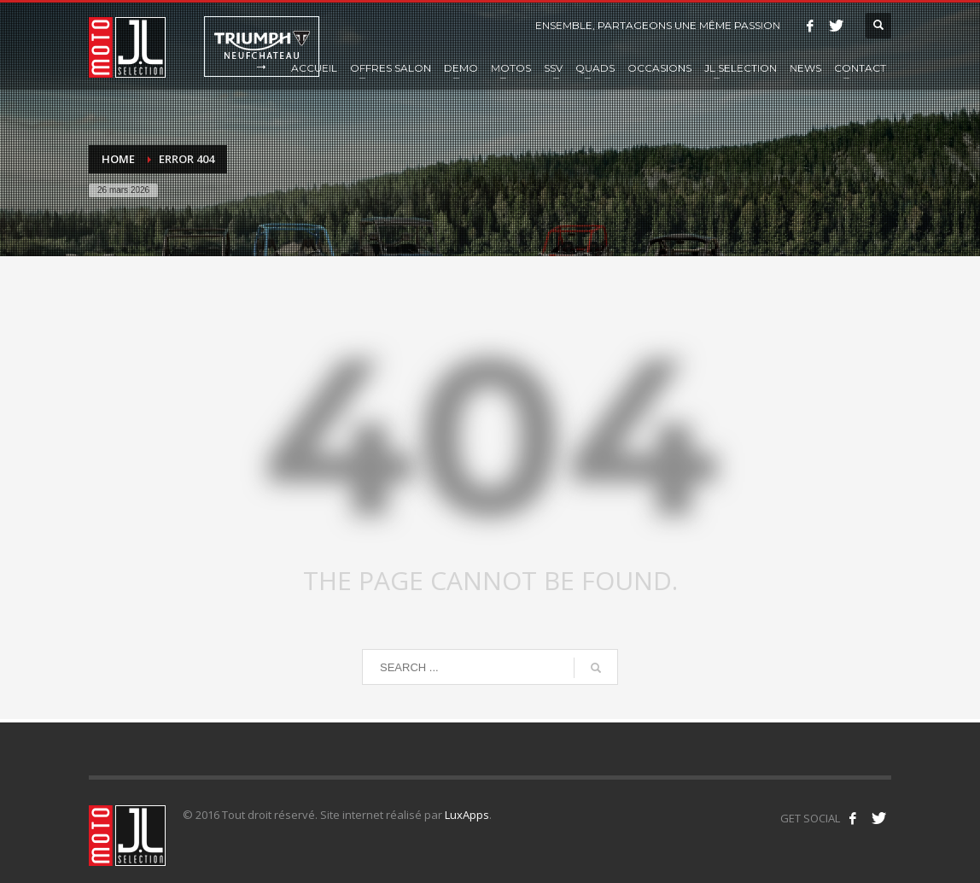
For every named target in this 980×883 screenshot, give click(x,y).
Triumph (261, 46)
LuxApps (467, 814)
